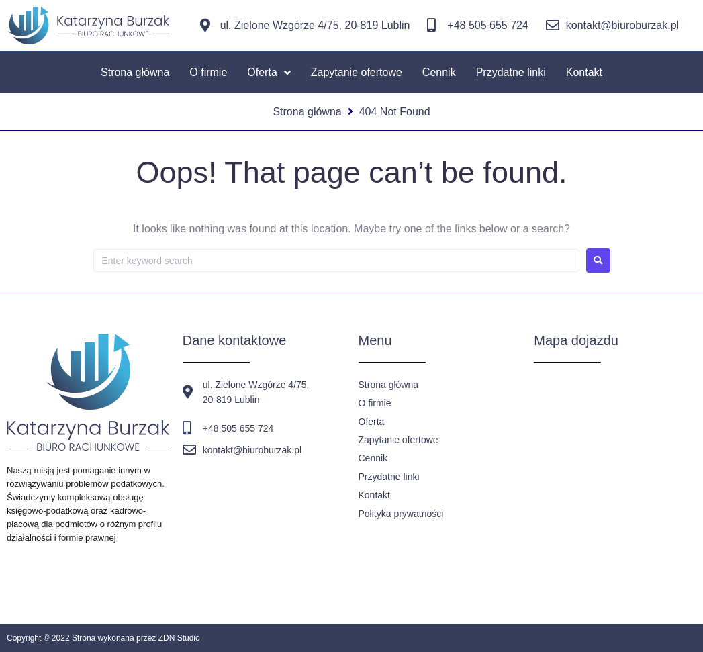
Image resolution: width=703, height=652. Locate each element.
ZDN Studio (179, 638)
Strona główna (307, 112)
